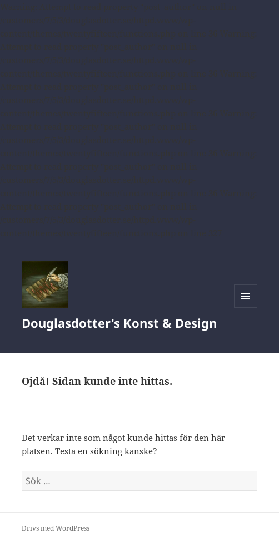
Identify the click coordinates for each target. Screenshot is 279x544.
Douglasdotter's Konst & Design (119, 322)
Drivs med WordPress (55, 528)
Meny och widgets (246, 307)
